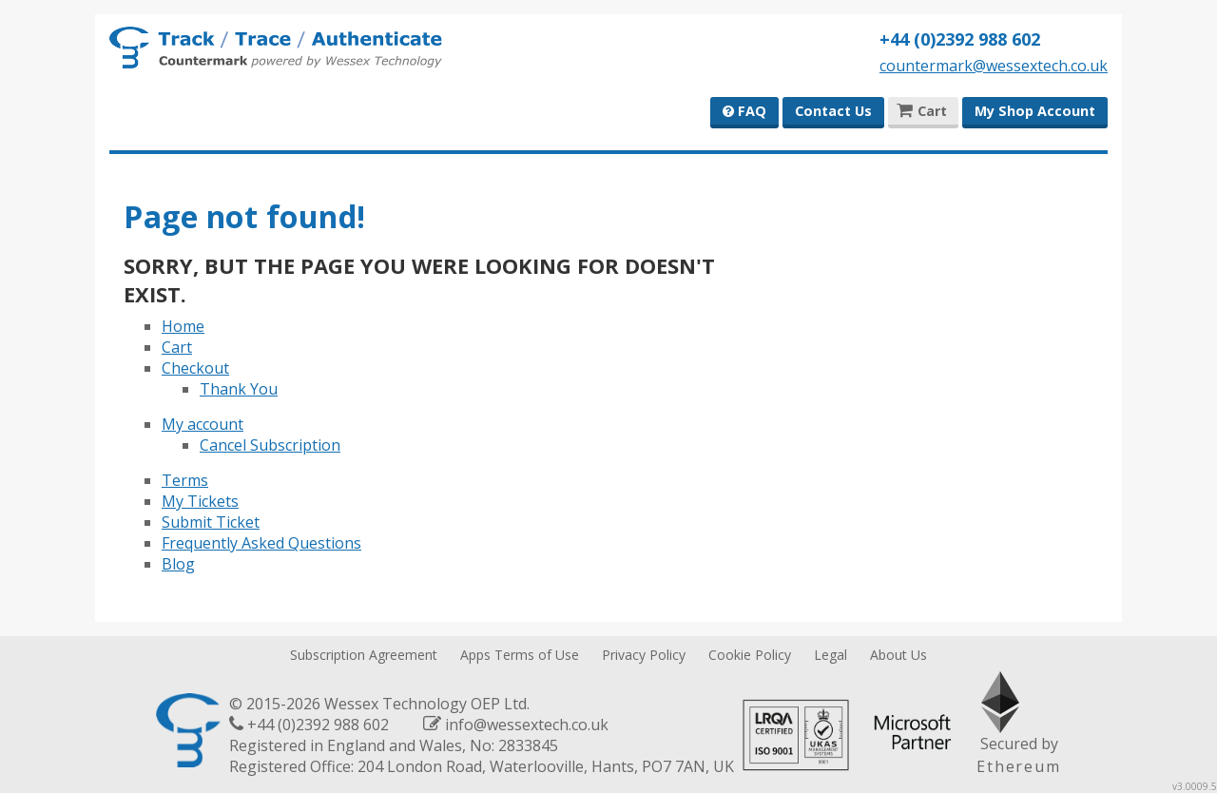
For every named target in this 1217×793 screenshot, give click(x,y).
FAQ (744, 111)
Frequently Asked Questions (261, 542)
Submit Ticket (211, 522)
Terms (185, 480)
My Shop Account (1035, 111)
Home (183, 326)
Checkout (195, 368)
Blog (178, 563)
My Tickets (200, 501)
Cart (177, 347)
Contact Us (833, 111)
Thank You (239, 388)
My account (202, 424)
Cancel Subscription (270, 445)
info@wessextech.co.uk (526, 724)
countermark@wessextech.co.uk (993, 65)
